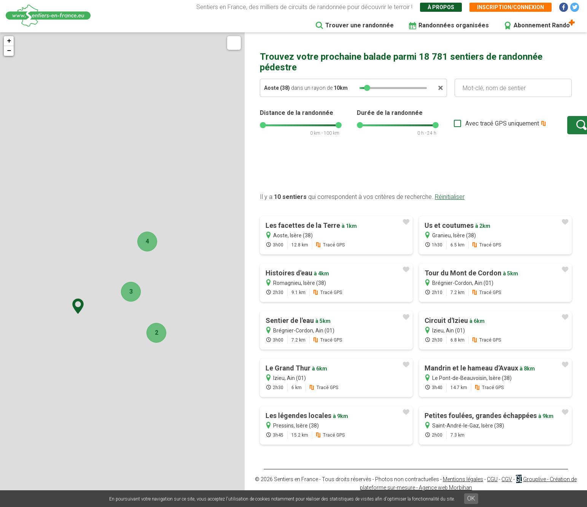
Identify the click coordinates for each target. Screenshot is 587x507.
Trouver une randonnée (359, 25)
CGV (506, 487)
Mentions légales (463, 487)
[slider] (367, 88)
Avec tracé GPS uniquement (478, 127)
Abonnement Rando (542, 25)
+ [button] (9, 41)
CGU (492, 487)
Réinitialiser (450, 204)
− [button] (9, 51)
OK (471, 498)
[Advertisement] (415, 176)
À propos (441, 7)
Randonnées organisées (453, 25)
